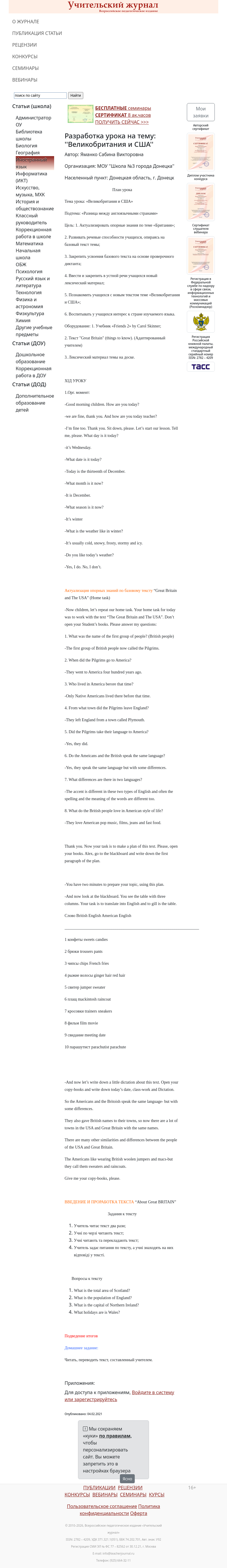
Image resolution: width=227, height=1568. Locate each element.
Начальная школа (28, 254)
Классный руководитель (31, 219)
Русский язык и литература (33, 282)
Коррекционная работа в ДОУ (34, 372)
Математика (29, 243)
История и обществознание (35, 205)
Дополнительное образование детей (35, 403)
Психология (29, 271)
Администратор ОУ (33, 121)
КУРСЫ (156, 1494)
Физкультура (30, 313)
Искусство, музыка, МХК (30, 191)
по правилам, (115, 1436)
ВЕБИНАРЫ (25, 80)
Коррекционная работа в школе (34, 233)
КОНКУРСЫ (25, 56)
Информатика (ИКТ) (31, 177)
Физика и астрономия (29, 303)
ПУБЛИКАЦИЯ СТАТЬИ (37, 33)
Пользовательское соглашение (102, 1506)
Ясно (127, 1478)
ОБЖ (21, 264)
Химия (23, 320)
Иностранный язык (31, 163)
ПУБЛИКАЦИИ (99, 1487)
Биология (26, 145)
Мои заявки (200, 112)
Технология (29, 292)
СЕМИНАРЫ (25, 68)
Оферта (138, 1513)
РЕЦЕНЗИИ (24, 45)
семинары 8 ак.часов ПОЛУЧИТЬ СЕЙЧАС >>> (123, 115)
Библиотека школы (29, 135)
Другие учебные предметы (34, 331)
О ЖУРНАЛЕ (25, 21)
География (28, 152)
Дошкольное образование (30, 358)
